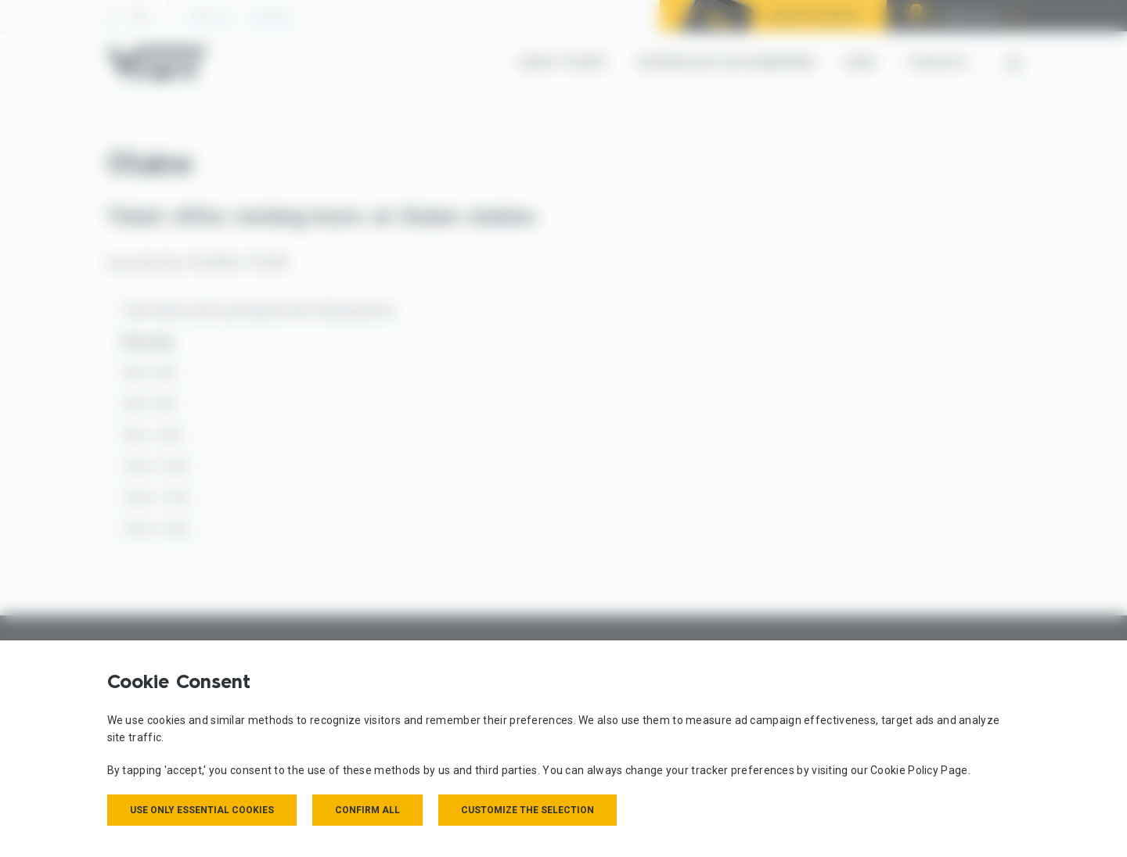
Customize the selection (527, 810)
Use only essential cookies (202, 810)
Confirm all (367, 810)
